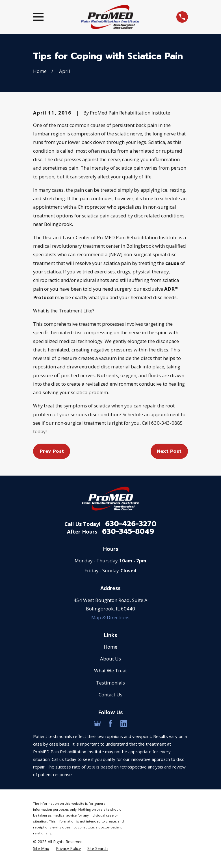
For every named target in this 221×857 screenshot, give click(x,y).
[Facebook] (110, 723)
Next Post (169, 451)
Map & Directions (110, 617)
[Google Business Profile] (97, 723)
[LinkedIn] (123, 723)
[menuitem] (41, 848)
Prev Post (52, 451)
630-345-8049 (128, 532)
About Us (110, 658)
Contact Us (110, 694)
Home (110, 647)
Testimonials (110, 682)
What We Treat (110, 670)
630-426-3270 (131, 524)
